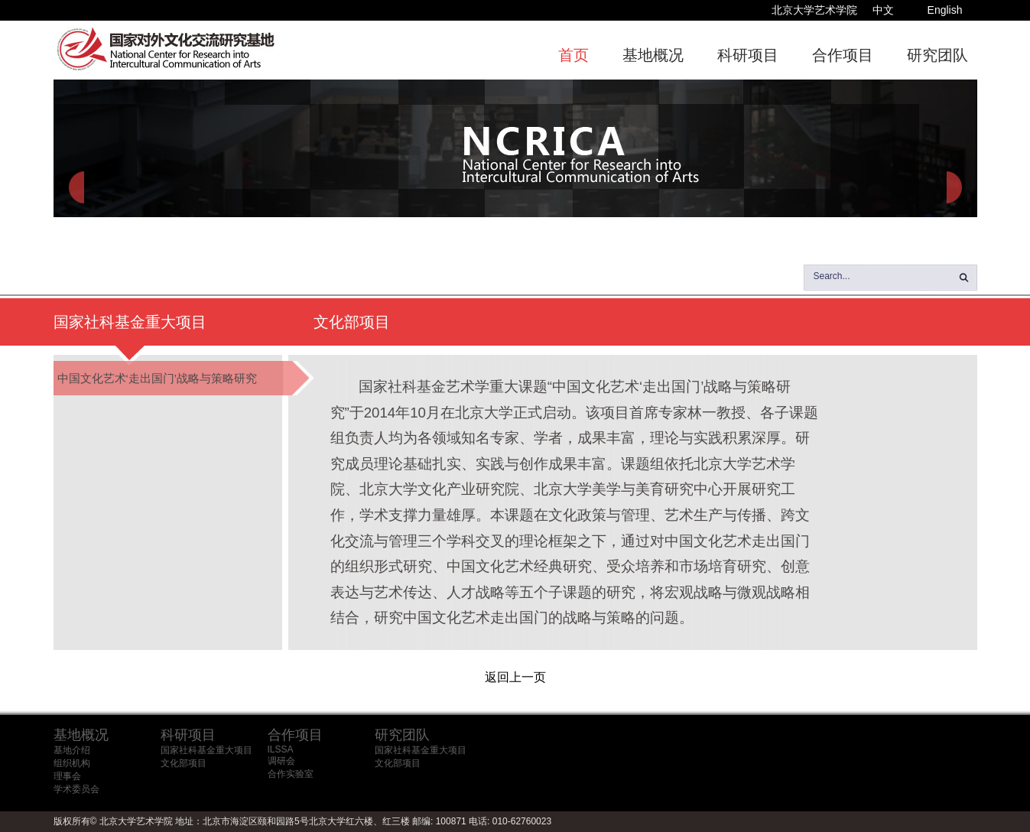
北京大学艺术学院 (814, 10)
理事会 (67, 776)
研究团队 (937, 55)
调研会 (281, 761)
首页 (573, 55)
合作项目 (842, 55)
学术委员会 (76, 789)
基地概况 (653, 55)
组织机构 (72, 763)
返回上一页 (515, 677)
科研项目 (747, 55)
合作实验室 (291, 774)
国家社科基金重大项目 (206, 750)
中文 (883, 10)
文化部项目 (183, 763)
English (945, 10)
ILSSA (281, 749)
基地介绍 (72, 750)
